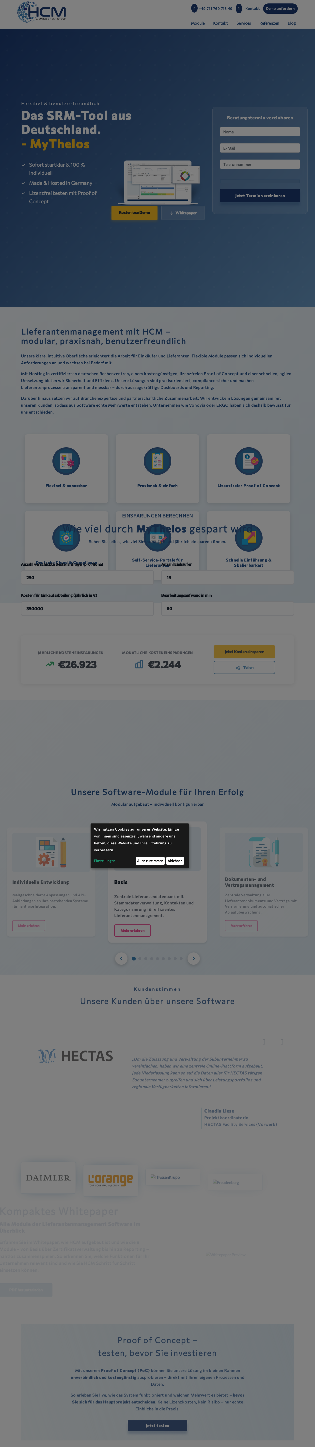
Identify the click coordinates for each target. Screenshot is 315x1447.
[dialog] (140, 845)
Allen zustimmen (150, 861)
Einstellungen (104, 861)
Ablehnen (175, 861)
